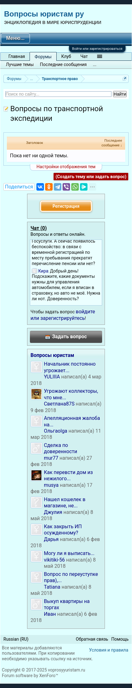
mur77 (51, 458)
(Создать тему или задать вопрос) (90, 176)
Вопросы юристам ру (44, 14)
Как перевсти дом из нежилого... (68, 475)
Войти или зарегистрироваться (97, 49)
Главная (16, 56)
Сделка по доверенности (60, 448)
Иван (50, 614)
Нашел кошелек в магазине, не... (64, 502)
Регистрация (66, 206)
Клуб (66, 56)
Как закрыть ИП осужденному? (63, 530)
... (95, 64)
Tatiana (52, 587)
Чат (84, 56)
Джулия (53, 512)
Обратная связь (92, 639)
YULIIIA (52, 377)
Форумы (43, 56)
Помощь (120, 639)
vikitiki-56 (54, 560)
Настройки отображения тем (65, 166)
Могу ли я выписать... (69, 553)
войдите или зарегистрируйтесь (63, 315)
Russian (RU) (15, 639)
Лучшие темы (20, 64)
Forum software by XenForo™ (30, 675)
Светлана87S (59, 404)
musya (51, 485)
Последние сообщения (63, 64)
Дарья (51, 539)
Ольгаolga (55, 431)
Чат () (39, 228)
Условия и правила (108, 650)
